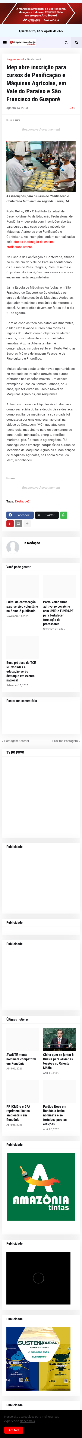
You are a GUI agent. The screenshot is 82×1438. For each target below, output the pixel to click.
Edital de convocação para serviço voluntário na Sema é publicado (22, 606)
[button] (5, 42)
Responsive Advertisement (41, 129)
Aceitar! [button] (14, 1430)
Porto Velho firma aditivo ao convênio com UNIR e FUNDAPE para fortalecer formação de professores (58, 613)
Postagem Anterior (16, 741)
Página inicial (15, 59)
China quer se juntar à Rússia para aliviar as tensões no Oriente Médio (58, 1061)
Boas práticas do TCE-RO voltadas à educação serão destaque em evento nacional (21, 671)
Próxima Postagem (65, 741)
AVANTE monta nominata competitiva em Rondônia (21, 1059)
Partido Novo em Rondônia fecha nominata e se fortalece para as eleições (55, 1115)
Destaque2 (34, 59)
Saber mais (27, 1421)
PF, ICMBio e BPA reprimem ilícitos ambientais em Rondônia (18, 1113)
